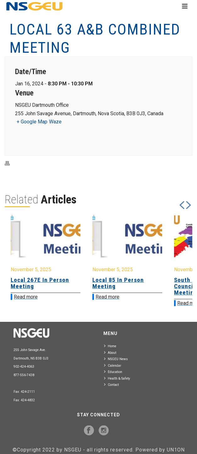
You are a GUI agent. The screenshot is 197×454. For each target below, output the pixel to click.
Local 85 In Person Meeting (118, 283)
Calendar (112, 365)
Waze (55, 122)
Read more (26, 297)
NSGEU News (116, 358)
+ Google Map (32, 122)
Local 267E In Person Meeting (40, 283)
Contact (111, 384)
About (110, 352)
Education (113, 371)
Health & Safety (117, 378)
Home (110, 345)
